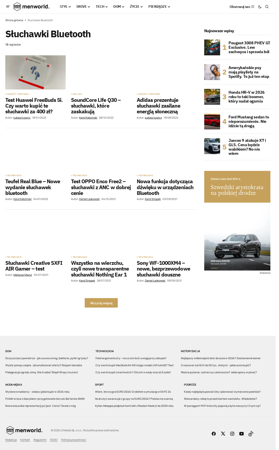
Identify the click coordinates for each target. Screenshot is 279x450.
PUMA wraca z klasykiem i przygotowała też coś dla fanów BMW (45, 399)
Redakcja (11, 440)
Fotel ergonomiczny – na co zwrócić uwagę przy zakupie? (131, 358)
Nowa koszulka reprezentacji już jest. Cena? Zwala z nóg (40, 406)
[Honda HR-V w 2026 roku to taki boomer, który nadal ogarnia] (212, 97)
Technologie (14, 175)
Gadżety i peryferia (18, 94)
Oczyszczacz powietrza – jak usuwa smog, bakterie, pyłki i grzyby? (46, 358)
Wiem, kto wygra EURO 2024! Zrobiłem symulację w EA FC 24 (133, 392)
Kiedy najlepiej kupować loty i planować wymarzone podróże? (222, 392)
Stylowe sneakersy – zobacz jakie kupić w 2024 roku (37, 392)
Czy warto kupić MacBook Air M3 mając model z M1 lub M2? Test (134, 365)
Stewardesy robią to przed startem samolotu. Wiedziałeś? (220, 399)
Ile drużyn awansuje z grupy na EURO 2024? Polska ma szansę (134, 399)
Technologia (104, 351)
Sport (99, 385)
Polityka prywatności (73, 440)
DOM (8, 351)
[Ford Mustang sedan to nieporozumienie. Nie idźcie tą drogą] (212, 121)
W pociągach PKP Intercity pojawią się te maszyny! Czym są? (222, 406)
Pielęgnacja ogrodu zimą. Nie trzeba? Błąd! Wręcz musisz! (41, 372)
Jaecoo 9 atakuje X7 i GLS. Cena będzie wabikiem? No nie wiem (247, 147)
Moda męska (13, 385)
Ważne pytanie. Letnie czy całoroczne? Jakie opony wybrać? (219, 372)
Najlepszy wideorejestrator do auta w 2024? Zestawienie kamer (221, 358)
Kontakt (25, 440)
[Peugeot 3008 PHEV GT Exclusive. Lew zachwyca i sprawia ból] (212, 47)
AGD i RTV (77, 94)
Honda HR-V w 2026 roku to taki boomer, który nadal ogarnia (246, 97)
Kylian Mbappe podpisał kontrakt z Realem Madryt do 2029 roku (134, 406)
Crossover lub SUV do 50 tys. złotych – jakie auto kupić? (216, 365)
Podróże (190, 385)
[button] (8, 6)
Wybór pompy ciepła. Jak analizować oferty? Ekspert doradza (43, 365)
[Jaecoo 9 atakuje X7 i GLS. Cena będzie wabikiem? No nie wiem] (212, 146)
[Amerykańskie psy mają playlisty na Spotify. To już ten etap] (212, 72)
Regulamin (40, 440)
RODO (54, 440)
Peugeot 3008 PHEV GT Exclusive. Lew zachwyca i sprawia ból (249, 47)
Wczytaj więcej (101, 303)
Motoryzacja (190, 351)
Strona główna (14, 20)
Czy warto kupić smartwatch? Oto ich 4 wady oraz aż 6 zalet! (133, 372)
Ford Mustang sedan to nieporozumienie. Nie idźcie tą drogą (248, 121)
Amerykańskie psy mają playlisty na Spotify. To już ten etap (248, 72)
